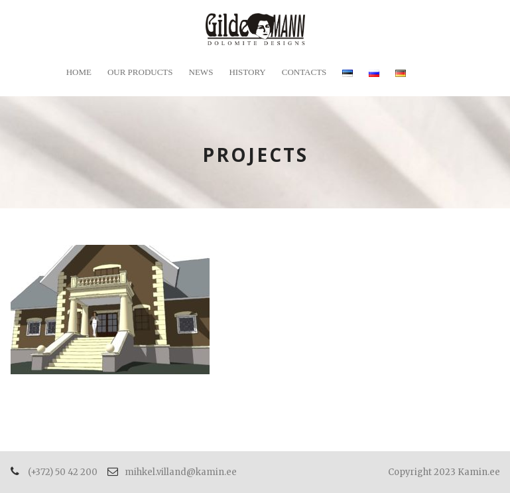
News (201, 72)
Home (79, 72)
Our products (140, 72)
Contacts (304, 72)
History (247, 72)
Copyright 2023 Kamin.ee (444, 472)
